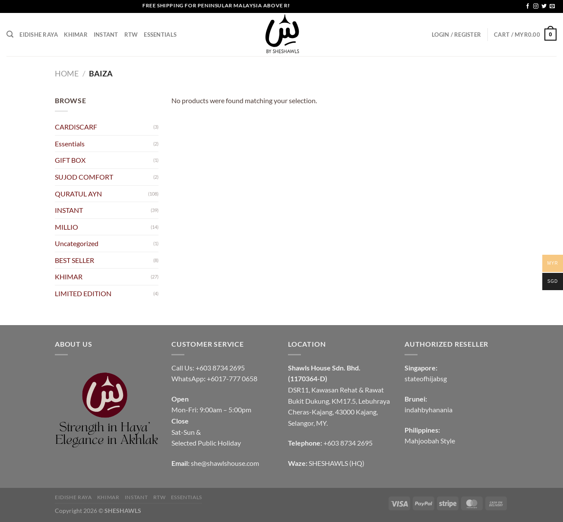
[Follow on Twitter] (544, 6)
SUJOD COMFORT (84, 177)
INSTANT (106, 34)
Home (67, 73)
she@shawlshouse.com (225, 463)
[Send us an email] (552, 6)
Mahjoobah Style (430, 441)
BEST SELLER (74, 260)
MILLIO (66, 227)
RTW (131, 34)
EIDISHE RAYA (38, 34)
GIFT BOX (70, 160)
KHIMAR (76, 34)
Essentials (160, 34)
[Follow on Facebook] (527, 6)
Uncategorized (76, 243)
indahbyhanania (428, 409)
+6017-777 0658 (232, 378)
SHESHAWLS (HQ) (336, 463)
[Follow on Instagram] (535, 6)
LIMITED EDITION (83, 293)
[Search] (9, 34)
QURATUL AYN (78, 194)
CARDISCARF (76, 127)
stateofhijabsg (426, 378)
